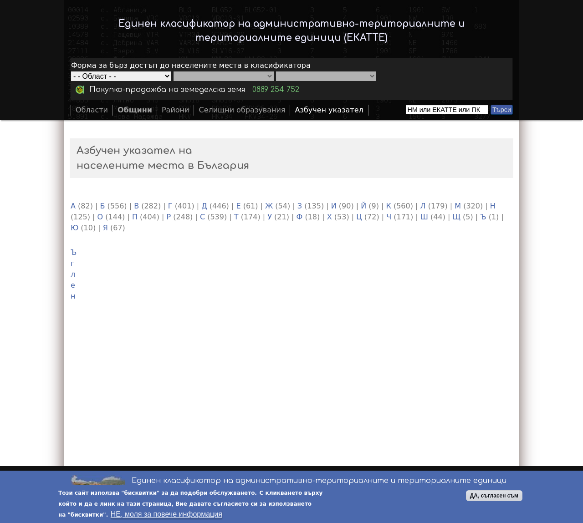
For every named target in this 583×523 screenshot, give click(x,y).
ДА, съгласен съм (494, 496)
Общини (135, 110)
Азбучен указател (329, 110)
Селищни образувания (242, 110)
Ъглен (74, 274)
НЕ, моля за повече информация (166, 514)
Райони (175, 110)
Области (92, 110)
